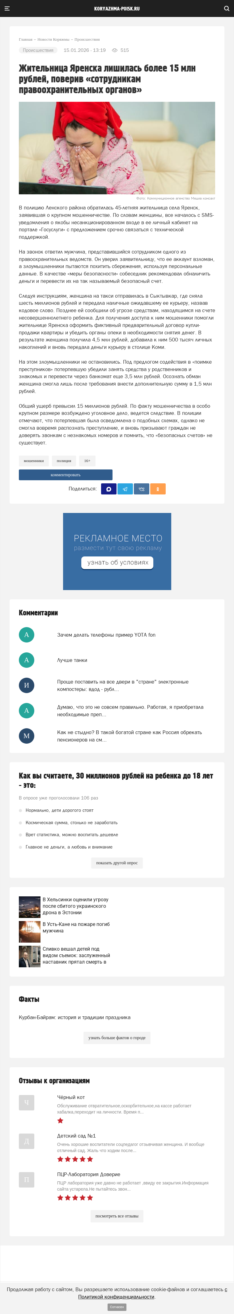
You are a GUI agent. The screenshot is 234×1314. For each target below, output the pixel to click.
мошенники (34, 460)
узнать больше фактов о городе (116, 1037)
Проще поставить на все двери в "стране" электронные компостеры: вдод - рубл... (123, 685)
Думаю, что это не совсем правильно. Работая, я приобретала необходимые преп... (130, 710)
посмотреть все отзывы (117, 1216)
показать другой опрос (117, 863)
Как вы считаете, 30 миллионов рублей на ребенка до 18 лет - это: (116, 780)
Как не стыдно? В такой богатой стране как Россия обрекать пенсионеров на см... (129, 736)
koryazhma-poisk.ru (117, 9)
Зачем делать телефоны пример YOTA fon (106, 635)
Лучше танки (72, 660)
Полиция (64, 460)
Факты (29, 999)
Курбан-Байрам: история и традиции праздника (74, 1017)
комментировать (66, 475)
